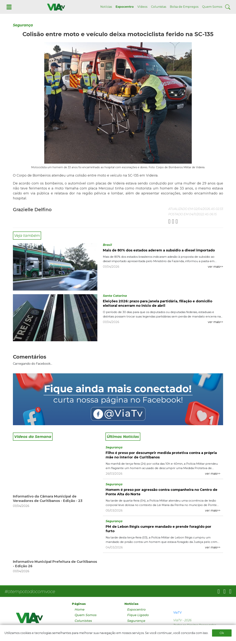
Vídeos (142, 6)
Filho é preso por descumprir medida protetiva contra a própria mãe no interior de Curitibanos (161, 455)
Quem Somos (212, 6)
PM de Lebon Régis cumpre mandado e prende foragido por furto (158, 529)
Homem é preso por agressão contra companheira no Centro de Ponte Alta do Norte (161, 492)
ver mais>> (215, 266)
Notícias (106, 6)
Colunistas (158, 6)
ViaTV (177, 612)
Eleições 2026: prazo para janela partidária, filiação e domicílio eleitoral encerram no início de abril (157, 303)
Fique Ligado (138, 615)
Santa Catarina (115, 296)
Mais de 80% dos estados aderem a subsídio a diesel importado (159, 250)
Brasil (107, 245)
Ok (222, 633)
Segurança (23, 25)
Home (79, 609)
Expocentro (125, 6)
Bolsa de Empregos (184, 6)
